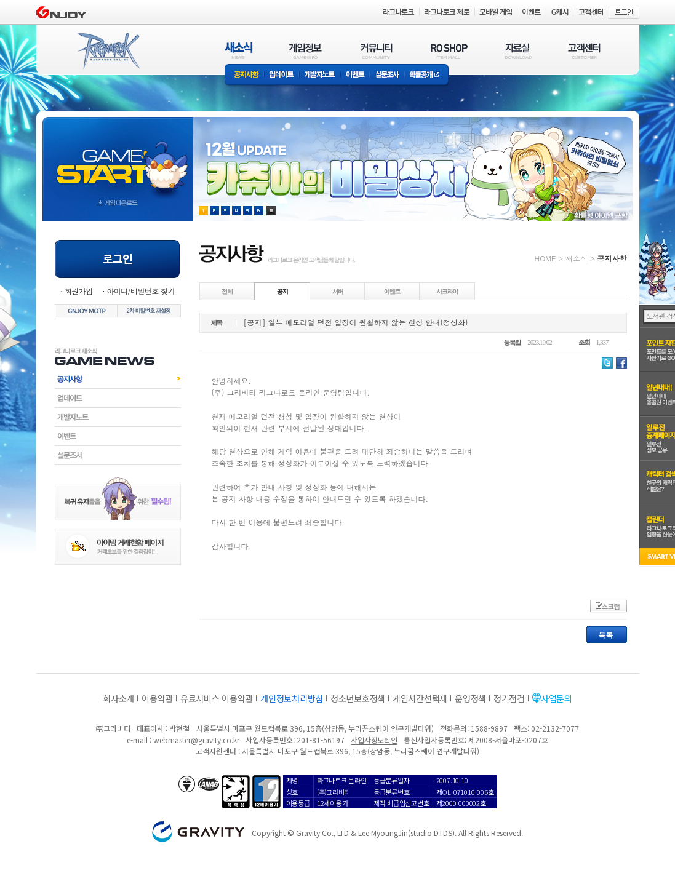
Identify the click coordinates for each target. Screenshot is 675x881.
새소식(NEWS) (239, 50)
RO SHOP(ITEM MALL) (449, 50)
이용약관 (157, 698)
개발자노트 (319, 75)
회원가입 (79, 290)
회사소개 (118, 698)
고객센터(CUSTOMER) (584, 50)
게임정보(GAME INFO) (305, 50)
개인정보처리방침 (291, 698)
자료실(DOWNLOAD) (517, 50)
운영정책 (470, 698)
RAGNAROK (107, 51)
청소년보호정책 (357, 698)
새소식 (576, 258)
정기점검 (509, 698)
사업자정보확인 (374, 740)
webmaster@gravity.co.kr (196, 740)
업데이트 (281, 75)
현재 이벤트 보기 (271, 210)
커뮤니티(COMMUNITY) (376, 50)
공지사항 (244, 75)
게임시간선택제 (420, 698)
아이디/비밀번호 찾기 (140, 290)
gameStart (117, 158)
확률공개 (427, 75)
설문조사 (387, 75)
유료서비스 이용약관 (216, 698)
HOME (545, 258)
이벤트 (355, 75)
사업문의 (556, 698)
